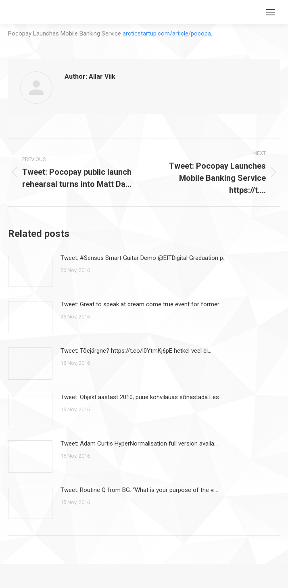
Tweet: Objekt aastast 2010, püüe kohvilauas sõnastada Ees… (142, 397)
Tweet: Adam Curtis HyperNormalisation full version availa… (139, 443)
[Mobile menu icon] (270, 12)
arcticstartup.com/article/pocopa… (169, 33)
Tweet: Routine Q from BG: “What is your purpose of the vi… (139, 490)
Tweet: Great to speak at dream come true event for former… (142, 304)
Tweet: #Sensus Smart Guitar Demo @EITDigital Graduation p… (144, 258)
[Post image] (30, 271)
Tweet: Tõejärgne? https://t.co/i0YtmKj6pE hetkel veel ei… (136, 350)
